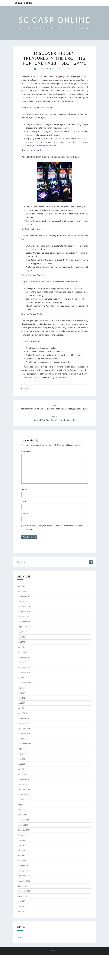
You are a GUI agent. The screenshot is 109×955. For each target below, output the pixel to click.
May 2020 (21, 911)
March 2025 (22, 652)
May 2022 (21, 810)
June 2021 (22, 845)
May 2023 (21, 764)
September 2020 (24, 891)
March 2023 (22, 774)
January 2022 (23, 825)
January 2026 (23, 601)
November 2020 (24, 881)
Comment (26, 451)
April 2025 (22, 647)
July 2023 (21, 754)
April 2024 (22, 708)
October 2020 (23, 886)
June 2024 (22, 698)
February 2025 (23, 657)
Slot (26, 388)
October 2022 (23, 799)
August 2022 (22, 804)
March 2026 (22, 591)
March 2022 (22, 815)
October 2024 (23, 677)
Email (24, 501)
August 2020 (22, 896)
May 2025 (21, 642)
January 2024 (23, 723)
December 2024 (24, 667)
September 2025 (24, 621)
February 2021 (23, 865)
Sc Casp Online (23, 2)
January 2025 (23, 662)
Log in (20, 937)
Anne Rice (56, 69)
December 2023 (24, 728)
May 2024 (21, 703)
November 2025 (24, 611)
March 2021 (22, 860)
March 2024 (22, 713)
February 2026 (23, 596)
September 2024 (24, 682)
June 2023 (22, 759)
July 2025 (21, 632)
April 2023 (22, 769)
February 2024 (23, 718)
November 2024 (24, 672)
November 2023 (24, 733)
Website (24, 513)
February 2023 (23, 779)
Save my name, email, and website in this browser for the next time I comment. (53, 527)
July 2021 (21, 840)
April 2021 (22, 855)
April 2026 (22, 586)
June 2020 (22, 906)
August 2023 (22, 749)
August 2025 (22, 627)
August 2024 (22, 688)
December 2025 (24, 606)
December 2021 (24, 830)
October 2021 (23, 835)
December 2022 (24, 789)
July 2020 (21, 901)
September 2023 (24, 743)
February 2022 (23, 820)
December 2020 (24, 876)
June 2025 (22, 637)
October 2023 (23, 738)
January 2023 (23, 784)
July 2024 (21, 693)
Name (24, 489)
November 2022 (24, 794)
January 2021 (23, 870)
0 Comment (69, 69)
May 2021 (21, 850)
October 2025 (23, 616)
